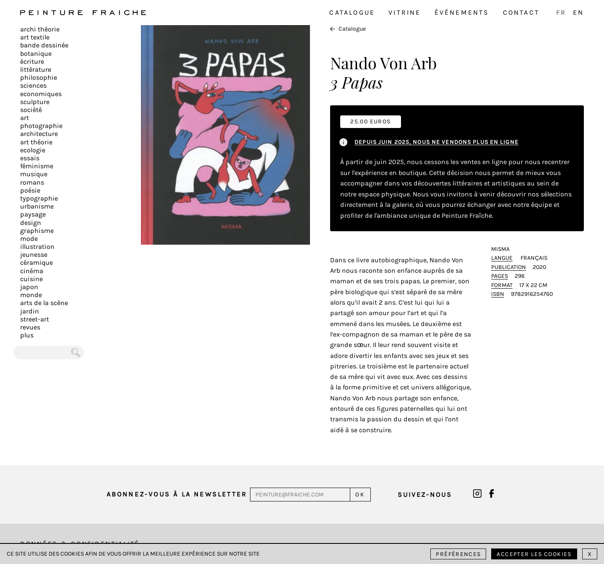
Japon (29, 287)
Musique (33, 174)
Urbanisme (37, 206)
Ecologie (32, 150)
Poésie (30, 190)
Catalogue (352, 12)
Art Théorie (36, 142)
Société (31, 110)
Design (30, 223)
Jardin (29, 311)
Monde (31, 295)
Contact (521, 12)
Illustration (37, 247)
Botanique (36, 53)
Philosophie (38, 77)
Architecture (39, 134)
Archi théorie (40, 29)
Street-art (34, 319)
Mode (29, 239)
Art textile (34, 37)
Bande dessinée (44, 45)
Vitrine (404, 12)
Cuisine (31, 279)
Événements (462, 12)
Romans (32, 182)
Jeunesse (33, 254)
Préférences (458, 554)
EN (578, 12)
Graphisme (37, 231)
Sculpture (34, 102)
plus (27, 335)
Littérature (35, 69)
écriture (32, 61)
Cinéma (31, 271)
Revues (30, 327)
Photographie (41, 126)
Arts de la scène (44, 303)
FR (561, 12)
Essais (29, 158)
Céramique (36, 262)
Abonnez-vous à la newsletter (177, 494)
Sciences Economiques (41, 89)
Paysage (33, 214)
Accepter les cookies (534, 554)
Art (24, 118)
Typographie (39, 198)
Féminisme (36, 166)
